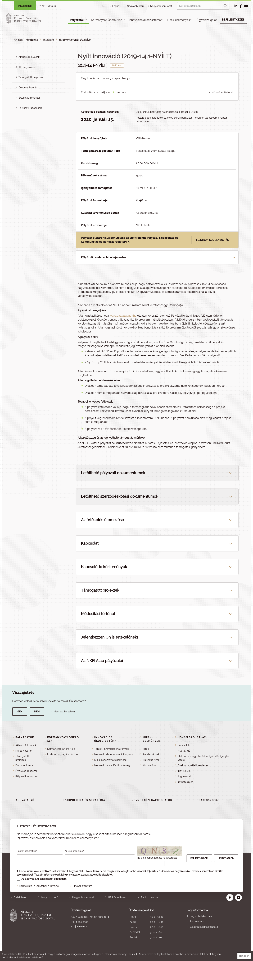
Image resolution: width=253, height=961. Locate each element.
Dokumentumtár (28, 87)
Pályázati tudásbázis (30, 108)
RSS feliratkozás (117, 897)
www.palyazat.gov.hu (123, 315)
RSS (103, 6)
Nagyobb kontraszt (161, 6)
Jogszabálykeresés (201, 916)
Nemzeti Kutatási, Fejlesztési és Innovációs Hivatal (33, 924)
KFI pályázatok (27, 67)
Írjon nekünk (184, 771)
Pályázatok (77, 20)
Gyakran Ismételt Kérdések (193, 765)
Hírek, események (178, 20)
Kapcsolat (183, 745)
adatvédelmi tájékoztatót (39, 878)
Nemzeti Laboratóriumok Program (113, 754)
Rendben (244, 955)
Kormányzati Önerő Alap (106, 20)
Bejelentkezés (233, 19)
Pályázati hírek (151, 760)
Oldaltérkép (20, 897)
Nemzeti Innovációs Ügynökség (112, 765)
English (116, 6)
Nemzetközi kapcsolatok (152, 800)
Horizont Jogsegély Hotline (62, 754)
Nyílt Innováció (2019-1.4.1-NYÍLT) (75, 40)
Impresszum (197, 921)
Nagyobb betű (49, 897)
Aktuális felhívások (29, 57)
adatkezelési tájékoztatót (98, 874)
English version (149, 897)
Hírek (146, 748)
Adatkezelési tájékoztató (204, 926)
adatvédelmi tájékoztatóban (158, 954)
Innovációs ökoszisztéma (145, 20)
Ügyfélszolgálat (206, 20)
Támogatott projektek (31, 77)
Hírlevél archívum (82, 886)
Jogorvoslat (184, 776)
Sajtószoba (208, 800)
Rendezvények (151, 754)
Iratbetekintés (185, 782)
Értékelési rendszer (29, 97)
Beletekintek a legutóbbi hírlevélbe (39, 886)
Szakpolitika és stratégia (84, 800)
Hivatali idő (184, 750)
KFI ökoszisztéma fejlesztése (110, 760)
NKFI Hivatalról (48, 5)
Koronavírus (149, 765)
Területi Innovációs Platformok (111, 748)
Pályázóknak (25, 5)
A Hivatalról (26, 800)
